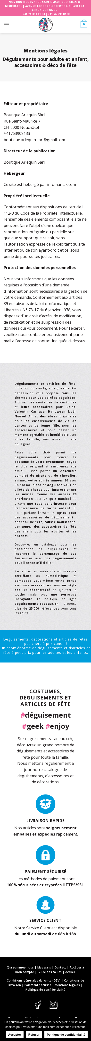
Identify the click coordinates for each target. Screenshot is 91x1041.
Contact (60, 967)
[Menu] (6, 24)
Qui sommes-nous (20, 967)
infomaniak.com (61, 184)
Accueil (70, 972)
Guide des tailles (50, 972)
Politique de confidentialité (45, 990)
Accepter (14, 1034)
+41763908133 (17, 133)
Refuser (34, 1034)
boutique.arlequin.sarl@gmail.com (34, 139)
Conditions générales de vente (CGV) (33, 980)
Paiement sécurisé (38, 985)
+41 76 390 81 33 (33, 14)
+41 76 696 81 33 (59, 14)
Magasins (44, 967)
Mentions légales (67, 985)
